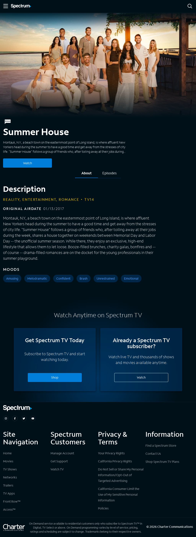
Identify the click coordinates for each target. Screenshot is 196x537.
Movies (8, 461)
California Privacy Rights (115, 461)
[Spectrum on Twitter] (24, 418)
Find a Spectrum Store (160, 445)
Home (7, 453)
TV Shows (10, 469)
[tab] (86, 174)
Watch (141, 377)
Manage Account (62, 453)
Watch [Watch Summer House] (27, 163)
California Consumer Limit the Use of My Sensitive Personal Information (118, 494)
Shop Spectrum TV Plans (162, 461)
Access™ (9, 509)
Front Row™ (11, 501)
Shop (54, 377)
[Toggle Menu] (5, 6)
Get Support (59, 461)
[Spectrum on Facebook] (15, 418)
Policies (103, 508)
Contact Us (153, 453)
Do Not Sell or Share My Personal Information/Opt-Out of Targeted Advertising (121, 475)
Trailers (8, 485)
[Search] (190, 6)
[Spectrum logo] (21, 6)
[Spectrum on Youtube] (33, 418)
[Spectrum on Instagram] (6, 418)
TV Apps (9, 493)
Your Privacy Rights (111, 453)
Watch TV (57, 469)
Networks (10, 477)
